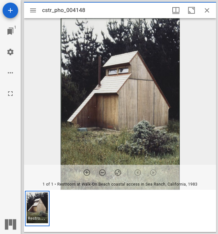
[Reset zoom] (118, 172)
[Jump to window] (10, 31)
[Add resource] (10, 10)
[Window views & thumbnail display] (176, 10)
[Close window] (207, 10)
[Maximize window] (191, 10)
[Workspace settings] (10, 52)
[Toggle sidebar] (33, 10)
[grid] (120, 211)
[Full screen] (10, 93)
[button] (37, 208)
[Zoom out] (102, 172)
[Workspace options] (10, 73)
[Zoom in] (87, 172)
